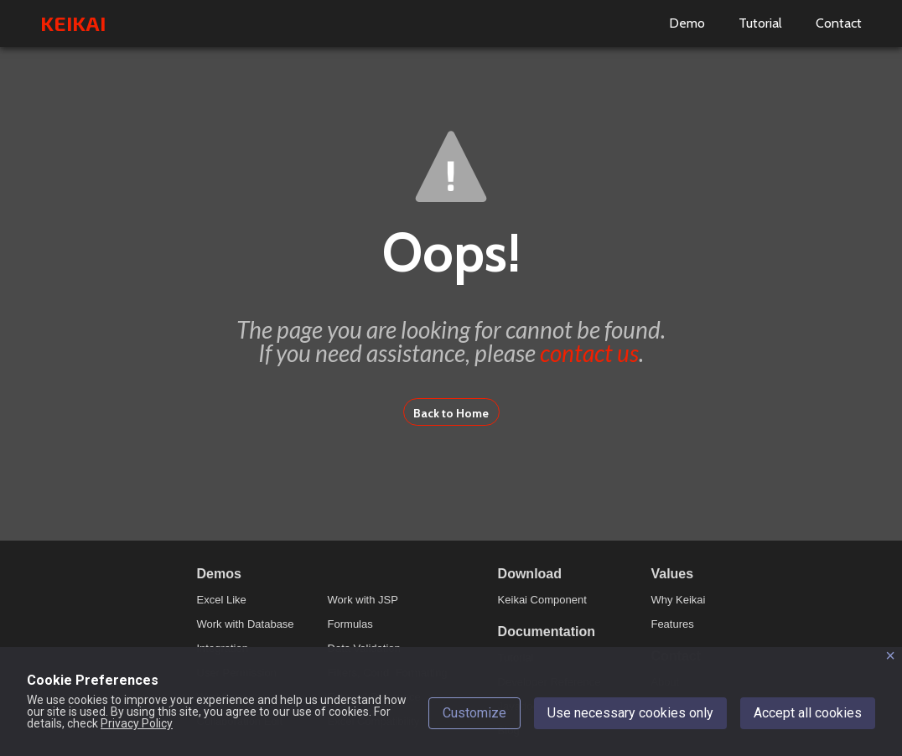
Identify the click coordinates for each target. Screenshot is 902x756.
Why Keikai (678, 599)
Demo (687, 23)
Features (672, 624)
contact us (589, 353)
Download (530, 574)
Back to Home (451, 413)
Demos (219, 574)
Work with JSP (363, 599)
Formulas (350, 624)
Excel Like (221, 599)
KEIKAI (73, 23)
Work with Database (245, 624)
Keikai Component (542, 599)
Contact (839, 23)
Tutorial (760, 23)
